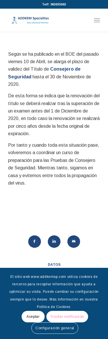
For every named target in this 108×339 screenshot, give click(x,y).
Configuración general (54, 328)
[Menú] (97, 20)
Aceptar (32, 317)
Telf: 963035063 (54, 4)
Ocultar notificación (67, 317)
